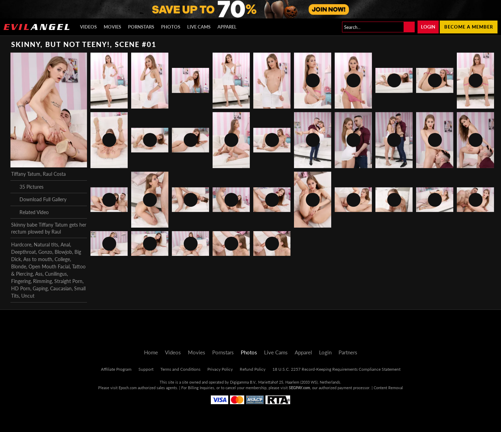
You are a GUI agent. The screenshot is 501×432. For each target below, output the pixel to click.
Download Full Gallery (38, 199)
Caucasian (61, 288)
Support (145, 369)
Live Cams (198, 27)
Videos (88, 27)
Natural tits (46, 245)
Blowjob (63, 252)
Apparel (227, 27)
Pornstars (141, 27)
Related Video (30, 212)
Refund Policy (252, 369)
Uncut (27, 296)
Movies (112, 27)
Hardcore (21, 245)
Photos (170, 27)
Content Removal (388, 387)
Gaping (40, 288)
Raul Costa (54, 174)
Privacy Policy (220, 369)
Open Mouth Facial (49, 266)
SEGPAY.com (299, 387)
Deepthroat (23, 252)
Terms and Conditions (180, 369)
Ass (38, 274)
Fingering (21, 281)
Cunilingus (56, 274)
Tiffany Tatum (25, 174)
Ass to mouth (37, 259)
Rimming (42, 281)
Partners (348, 352)
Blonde (18, 266)
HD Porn (20, 288)
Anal (65, 245)
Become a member (468, 27)
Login (428, 27)
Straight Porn (68, 281)
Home (151, 352)
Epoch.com (128, 387)
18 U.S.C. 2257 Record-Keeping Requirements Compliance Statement (336, 369)
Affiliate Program (116, 369)
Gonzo (45, 252)
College (62, 259)
